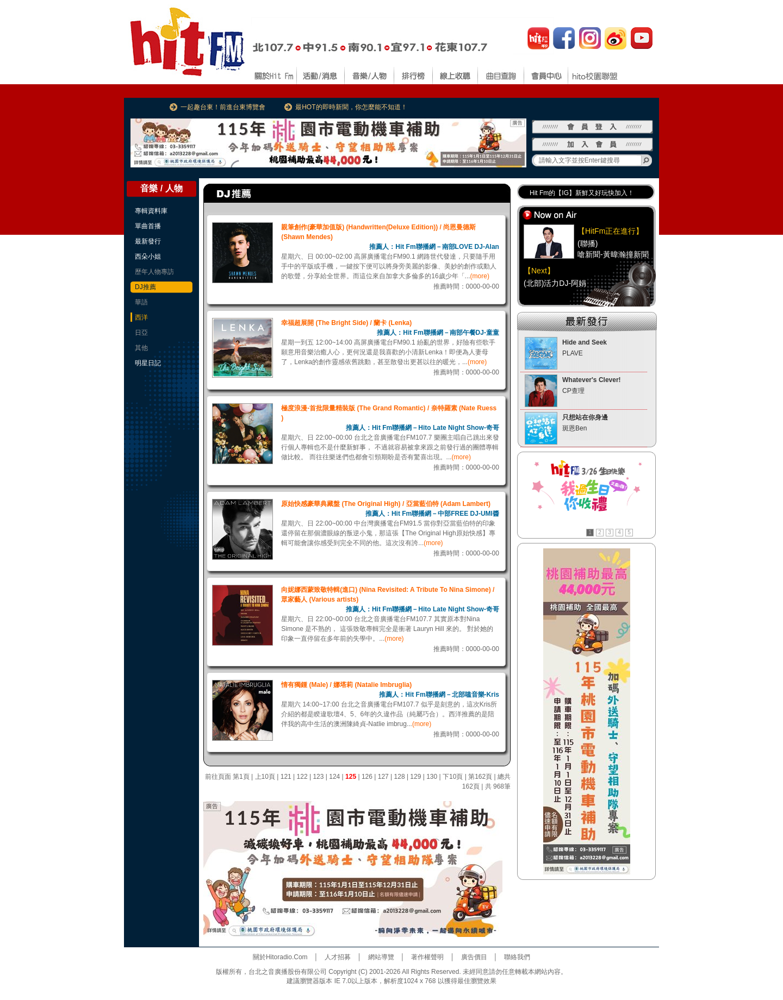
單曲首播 (148, 226)
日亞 (141, 332)
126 (367, 776)
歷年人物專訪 (154, 272)
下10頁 (453, 776)
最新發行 (148, 241)
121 (286, 776)
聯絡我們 (517, 957)
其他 (141, 348)
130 (431, 776)
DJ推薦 (145, 287)
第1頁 (241, 776)
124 (334, 776)
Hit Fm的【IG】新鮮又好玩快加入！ (582, 193)
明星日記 (148, 363)
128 (399, 776)
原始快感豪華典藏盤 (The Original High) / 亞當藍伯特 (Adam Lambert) (385, 504)
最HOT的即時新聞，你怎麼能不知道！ (351, 107)
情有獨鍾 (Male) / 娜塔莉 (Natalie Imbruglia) (346, 685)
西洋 (141, 317)
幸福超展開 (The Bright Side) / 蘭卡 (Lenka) (346, 323)
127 (383, 776)
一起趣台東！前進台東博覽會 (223, 107)
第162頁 (480, 776)
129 (415, 776)
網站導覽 (381, 957)
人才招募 (338, 957)
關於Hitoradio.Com (280, 957)
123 (318, 776)
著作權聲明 (427, 957)
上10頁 (265, 776)
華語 (141, 302)
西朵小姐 (148, 256)
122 (302, 776)
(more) (479, 276)
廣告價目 (474, 957)
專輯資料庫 (151, 211)
